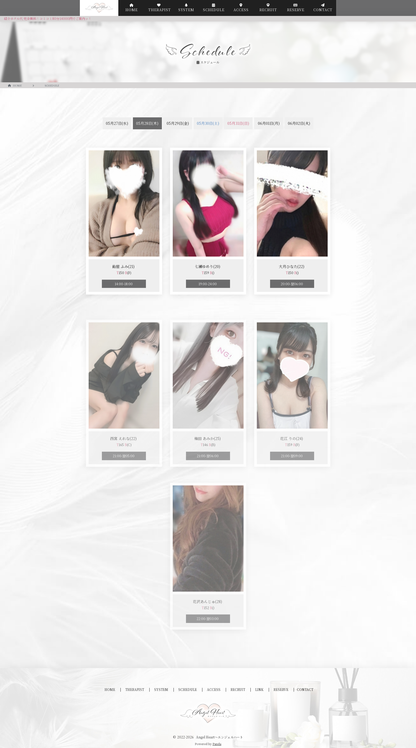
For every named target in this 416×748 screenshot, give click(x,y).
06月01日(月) (269, 123)
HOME (110, 689)
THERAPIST (135, 689)
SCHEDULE (188, 689)
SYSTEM (161, 689)
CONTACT (305, 689)
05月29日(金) (178, 123)
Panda (217, 744)
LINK (259, 689)
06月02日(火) (299, 123)
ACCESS (214, 689)
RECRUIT (238, 689)
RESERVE (281, 689)
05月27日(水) (117, 123)
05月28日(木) (147, 123)
